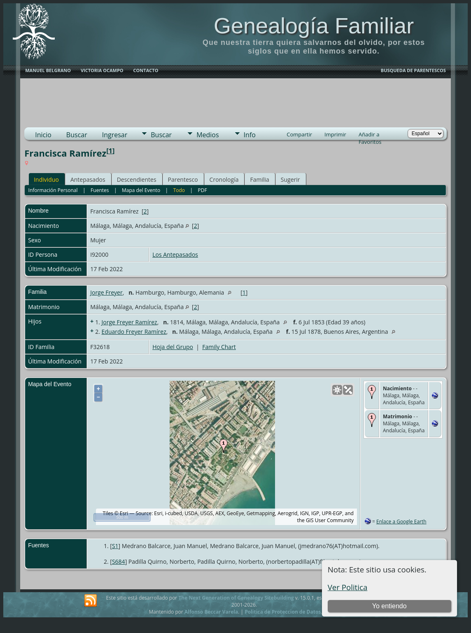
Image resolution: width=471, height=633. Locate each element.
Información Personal (53, 190)
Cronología (224, 179)
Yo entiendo (389, 606)
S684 (118, 561)
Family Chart (219, 347)
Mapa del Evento (141, 190)
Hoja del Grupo (172, 347)
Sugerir (290, 179)
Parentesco (183, 179)
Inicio (43, 134)
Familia (259, 179)
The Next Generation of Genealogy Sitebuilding (236, 597)
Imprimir (335, 134)
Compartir (299, 134)
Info (250, 134)
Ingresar (115, 134)
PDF (202, 190)
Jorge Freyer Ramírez (129, 322)
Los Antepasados (175, 254)
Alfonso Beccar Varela (211, 611)
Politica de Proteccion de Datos (283, 611)
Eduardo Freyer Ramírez (134, 331)
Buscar (76, 134)
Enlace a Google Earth (401, 521)
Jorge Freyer (106, 292)
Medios (207, 134)
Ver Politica (348, 587)
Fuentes (100, 190)
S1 (115, 546)
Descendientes (136, 179)
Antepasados (87, 179)
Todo (179, 190)
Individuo (46, 179)
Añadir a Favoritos (370, 135)
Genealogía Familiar (314, 25)
